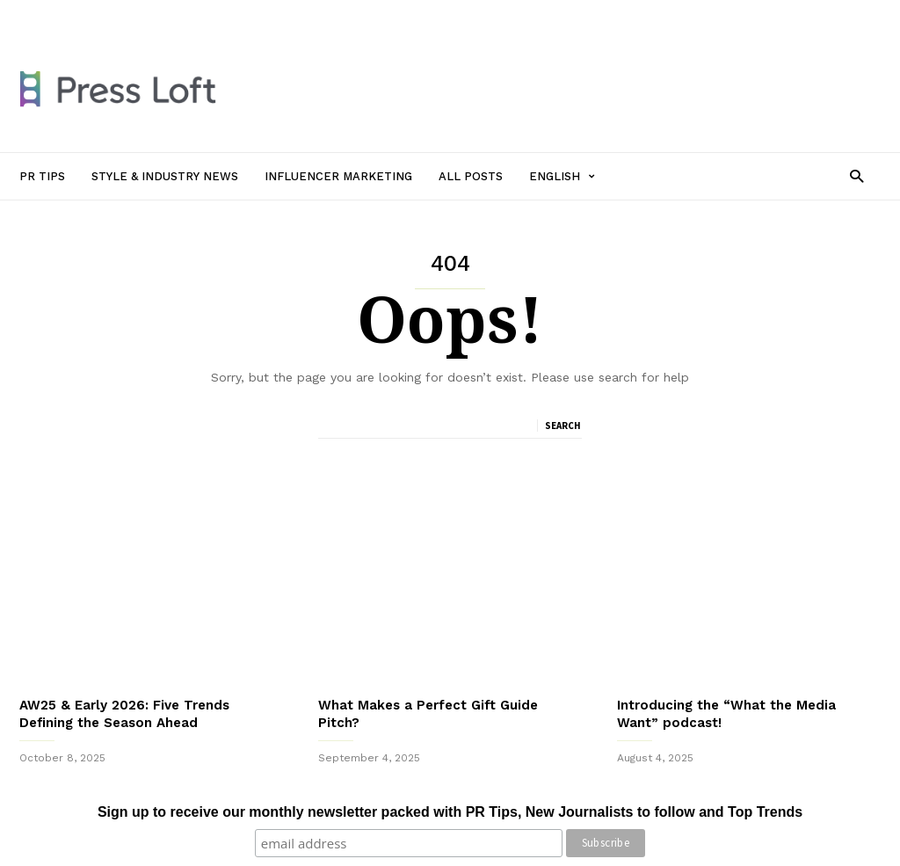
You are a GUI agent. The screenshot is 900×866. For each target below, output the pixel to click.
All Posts (443, 15)
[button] (856, 175)
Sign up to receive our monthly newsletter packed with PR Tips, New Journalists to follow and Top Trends (450, 811)
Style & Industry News (218, 15)
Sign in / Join (52, 15)
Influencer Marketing (348, 15)
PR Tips (123, 15)
